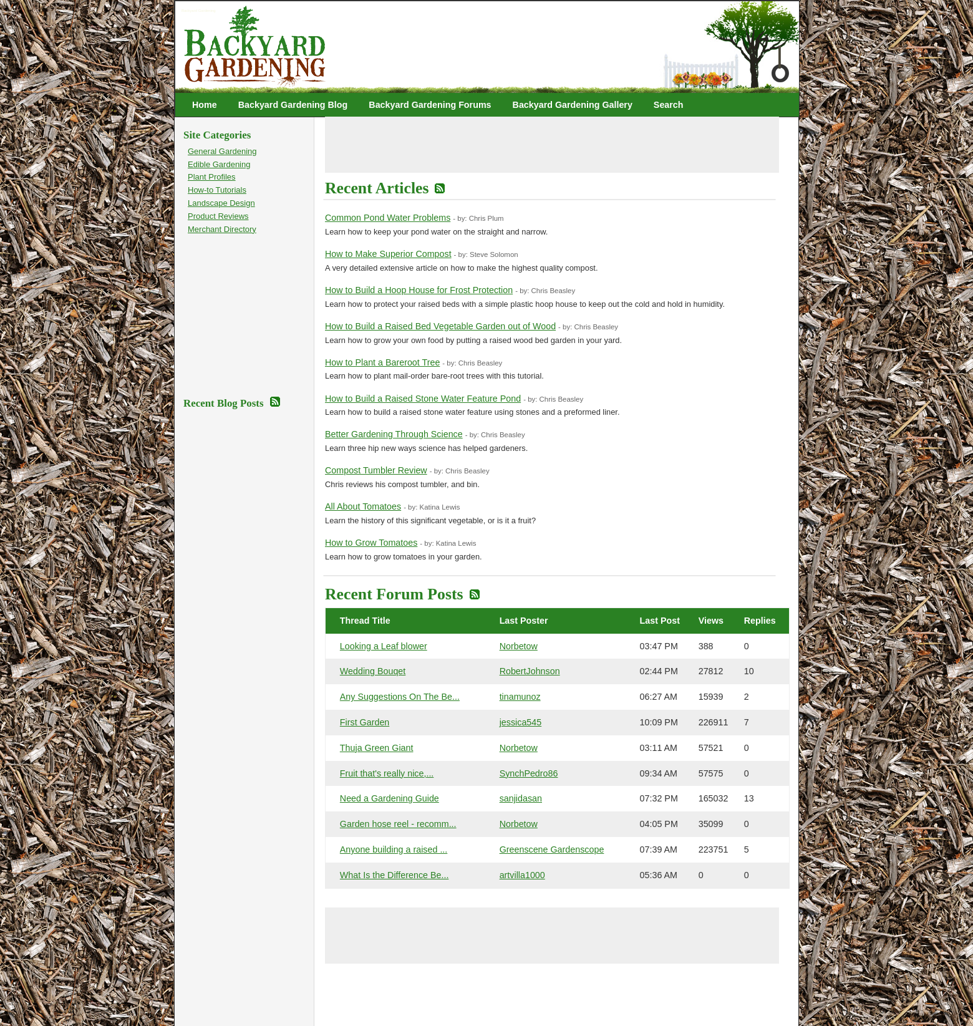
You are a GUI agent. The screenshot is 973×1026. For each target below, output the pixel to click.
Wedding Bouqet (372, 671)
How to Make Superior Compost (388, 254)
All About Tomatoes (363, 506)
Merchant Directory (222, 229)
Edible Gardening (219, 164)
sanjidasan (521, 798)
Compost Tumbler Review (376, 470)
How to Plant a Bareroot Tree (382, 362)
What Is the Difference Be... (394, 875)
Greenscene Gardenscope (552, 849)
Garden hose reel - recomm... (398, 824)
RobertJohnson (530, 671)
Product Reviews (218, 216)
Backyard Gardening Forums (430, 105)
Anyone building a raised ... (393, 849)
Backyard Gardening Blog (293, 105)
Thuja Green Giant (377, 748)
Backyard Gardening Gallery (572, 105)
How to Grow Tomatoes (371, 543)
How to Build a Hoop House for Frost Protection (419, 290)
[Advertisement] (552, 145)
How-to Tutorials (217, 190)
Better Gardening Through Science (394, 434)
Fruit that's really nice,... (387, 773)
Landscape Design (221, 203)
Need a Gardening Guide (389, 798)
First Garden (364, 722)
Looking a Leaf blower (383, 646)
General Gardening (222, 151)
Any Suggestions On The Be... (400, 697)
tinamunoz (520, 697)
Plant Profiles (212, 176)
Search (669, 105)
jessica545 (521, 722)
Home (204, 105)
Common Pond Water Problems (387, 218)
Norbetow (519, 646)
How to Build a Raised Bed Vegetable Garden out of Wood (440, 326)
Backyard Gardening (199, 10)
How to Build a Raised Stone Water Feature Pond (423, 399)
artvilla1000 (522, 875)
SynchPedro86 (529, 773)
